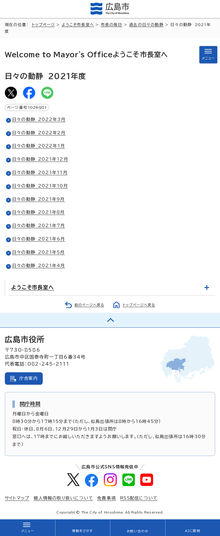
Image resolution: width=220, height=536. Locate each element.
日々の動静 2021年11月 (40, 172)
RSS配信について (139, 498)
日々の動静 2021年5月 (38, 252)
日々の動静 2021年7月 (38, 225)
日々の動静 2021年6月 (38, 239)
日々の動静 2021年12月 (40, 159)
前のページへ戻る (89, 305)
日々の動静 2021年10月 (40, 186)
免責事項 (106, 498)
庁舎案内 (28, 378)
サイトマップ (17, 498)
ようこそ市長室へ (78, 25)
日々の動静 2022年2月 (39, 133)
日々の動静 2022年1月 (38, 146)
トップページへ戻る (139, 305)
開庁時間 (30, 403)
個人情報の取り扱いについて (63, 498)
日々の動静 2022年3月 (39, 119)
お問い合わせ (137, 531)
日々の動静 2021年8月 (38, 212)
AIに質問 (192, 530)
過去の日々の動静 (146, 25)
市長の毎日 (111, 25)
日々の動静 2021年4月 (38, 265)
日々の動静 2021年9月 (38, 199)
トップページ (43, 25)
